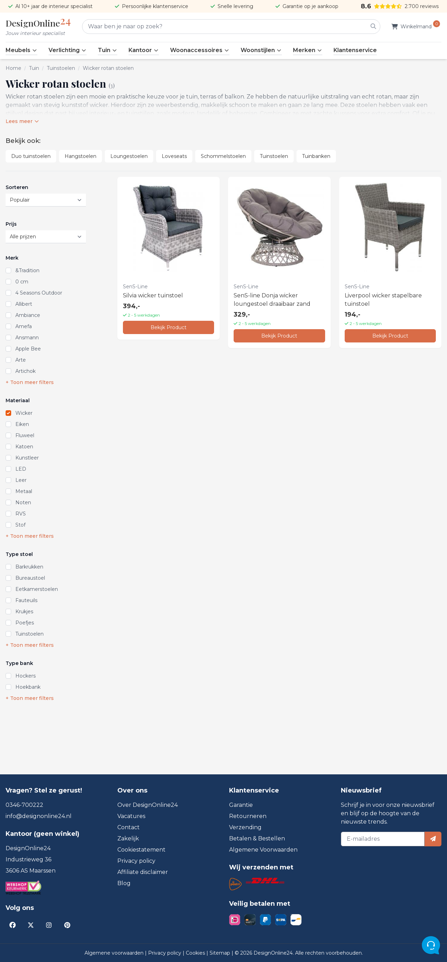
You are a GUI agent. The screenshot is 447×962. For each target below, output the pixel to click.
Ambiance (27, 315)
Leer (21, 480)
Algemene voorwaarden (115, 953)
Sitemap (221, 953)
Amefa (23, 326)
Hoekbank (28, 687)
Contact (128, 827)
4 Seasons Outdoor (38, 293)
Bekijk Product (168, 327)
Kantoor (144, 50)
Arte (20, 360)
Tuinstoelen (61, 68)
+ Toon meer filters (30, 382)
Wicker (23, 413)
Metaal (23, 491)
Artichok (25, 371)
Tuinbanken (316, 156)
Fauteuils (26, 600)
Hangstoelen (80, 156)
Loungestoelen (129, 156)
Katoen (24, 446)
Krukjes (24, 611)
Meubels (21, 50)
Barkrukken (29, 567)
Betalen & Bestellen (257, 838)
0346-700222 (24, 805)
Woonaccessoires (199, 50)
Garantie (241, 805)
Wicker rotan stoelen (108, 68)
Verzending (245, 827)
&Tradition (27, 270)
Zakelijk (128, 838)
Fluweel (24, 435)
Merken (307, 50)
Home (13, 68)
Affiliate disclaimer (142, 872)
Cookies (196, 953)
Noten (23, 502)
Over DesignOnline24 (147, 805)
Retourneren (247, 816)
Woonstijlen (261, 50)
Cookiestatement (141, 849)
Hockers (25, 676)
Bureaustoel (30, 578)
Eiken (22, 424)
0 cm (21, 282)
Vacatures (131, 816)
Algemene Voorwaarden (263, 849)
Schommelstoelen (223, 156)
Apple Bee (28, 349)
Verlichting (68, 50)
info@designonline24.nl (39, 816)
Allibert (23, 304)
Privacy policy (136, 861)
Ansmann (27, 337)
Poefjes (24, 623)
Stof (20, 525)
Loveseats (174, 156)
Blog (124, 883)
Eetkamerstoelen (36, 589)
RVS (20, 514)
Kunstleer (27, 458)
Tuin (107, 50)
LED (20, 469)
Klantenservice (355, 50)
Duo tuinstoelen (31, 156)
